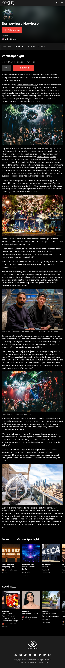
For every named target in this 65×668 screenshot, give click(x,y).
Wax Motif (25, 159)
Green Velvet (43, 156)
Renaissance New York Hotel (14, 90)
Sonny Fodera (36, 159)
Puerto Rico (31, 244)
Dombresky (52, 159)
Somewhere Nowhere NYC (25, 148)
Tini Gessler (15, 159)
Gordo (45, 452)
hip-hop (50, 186)
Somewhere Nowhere (26, 84)
